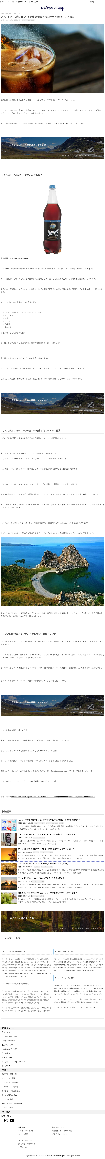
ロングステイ (6, 1066)
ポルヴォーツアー (7, 1045)
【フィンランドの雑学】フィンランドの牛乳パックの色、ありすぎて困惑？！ (49, 820)
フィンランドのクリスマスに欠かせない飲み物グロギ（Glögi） (43, 864)
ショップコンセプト (26, 1131)
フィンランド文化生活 (9, 1087)
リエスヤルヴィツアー (9, 1049)
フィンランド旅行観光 (9, 1082)
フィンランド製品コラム (10, 1091)
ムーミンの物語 (6, 1099)
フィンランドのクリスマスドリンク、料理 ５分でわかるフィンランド (46, 849)
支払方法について (58, 1127)
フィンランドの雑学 (39, 823)
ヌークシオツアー (7, 1041)
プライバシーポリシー (60, 1134)
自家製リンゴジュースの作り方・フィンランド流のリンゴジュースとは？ (47, 893)
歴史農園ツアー (6, 1053)
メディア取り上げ (25, 1140)
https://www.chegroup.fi (19, 258)
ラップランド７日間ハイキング (12, 1062)
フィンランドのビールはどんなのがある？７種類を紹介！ (41, 878)
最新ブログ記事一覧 (8, 1074)
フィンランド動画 (7, 1078)
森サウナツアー (6, 1032)
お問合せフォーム (69, 970)
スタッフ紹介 (23, 1134)
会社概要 (21, 1127)
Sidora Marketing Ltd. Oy (60, 1156)
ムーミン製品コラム (8, 1095)
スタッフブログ (6, 1108)
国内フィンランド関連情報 (11, 1103)
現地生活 (61, 823)
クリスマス (36, 852)
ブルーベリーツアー (8, 1036)
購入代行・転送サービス (27, 1144)
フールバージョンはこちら (87, 1007)
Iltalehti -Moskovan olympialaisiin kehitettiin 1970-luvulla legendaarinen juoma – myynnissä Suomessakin (53, 797)
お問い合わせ (5, 1116)
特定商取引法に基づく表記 (62, 1131)
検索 (91, 2)
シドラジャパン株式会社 (45, 1156)
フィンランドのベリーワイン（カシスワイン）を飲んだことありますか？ (47, 834)
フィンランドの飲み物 (28, 20)
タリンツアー (6, 1057)
